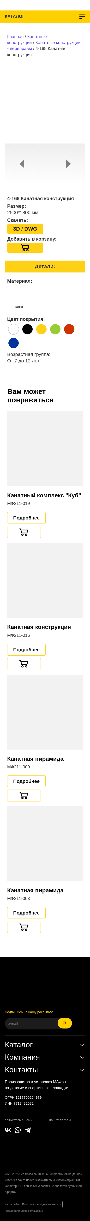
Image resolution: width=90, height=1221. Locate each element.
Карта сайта (12, 1204)
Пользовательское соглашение (24, 1210)
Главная (15, 36)
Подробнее (26, 517)
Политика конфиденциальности (41, 1204)
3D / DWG (25, 229)
